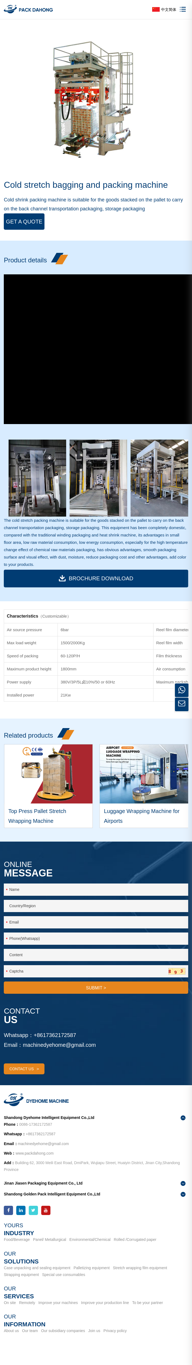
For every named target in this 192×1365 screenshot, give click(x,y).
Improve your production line (105, 1302)
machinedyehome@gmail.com (59, 1045)
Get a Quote (24, 222)
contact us (24, 1069)
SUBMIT (96, 988)
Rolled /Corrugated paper (135, 1239)
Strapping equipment (21, 1274)
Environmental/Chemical (90, 1239)
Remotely (27, 1302)
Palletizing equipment (91, 1268)
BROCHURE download (96, 578)
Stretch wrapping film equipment (140, 1268)
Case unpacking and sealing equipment (37, 1268)
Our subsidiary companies (63, 1331)
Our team (30, 1331)
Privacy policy (115, 1331)
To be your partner (147, 1302)
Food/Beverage (17, 1239)
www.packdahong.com (34, 1153)
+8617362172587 (55, 1035)
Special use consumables (63, 1274)
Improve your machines (58, 1302)
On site (10, 1302)
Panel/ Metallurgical (49, 1239)
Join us (94, 1331)
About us (11, 1331)
